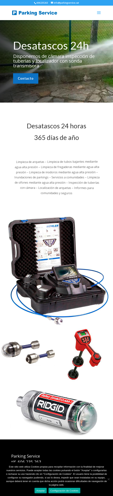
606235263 (42, 2)
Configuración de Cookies (64, 490)
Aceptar (40, 490)
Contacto (26, 78)
